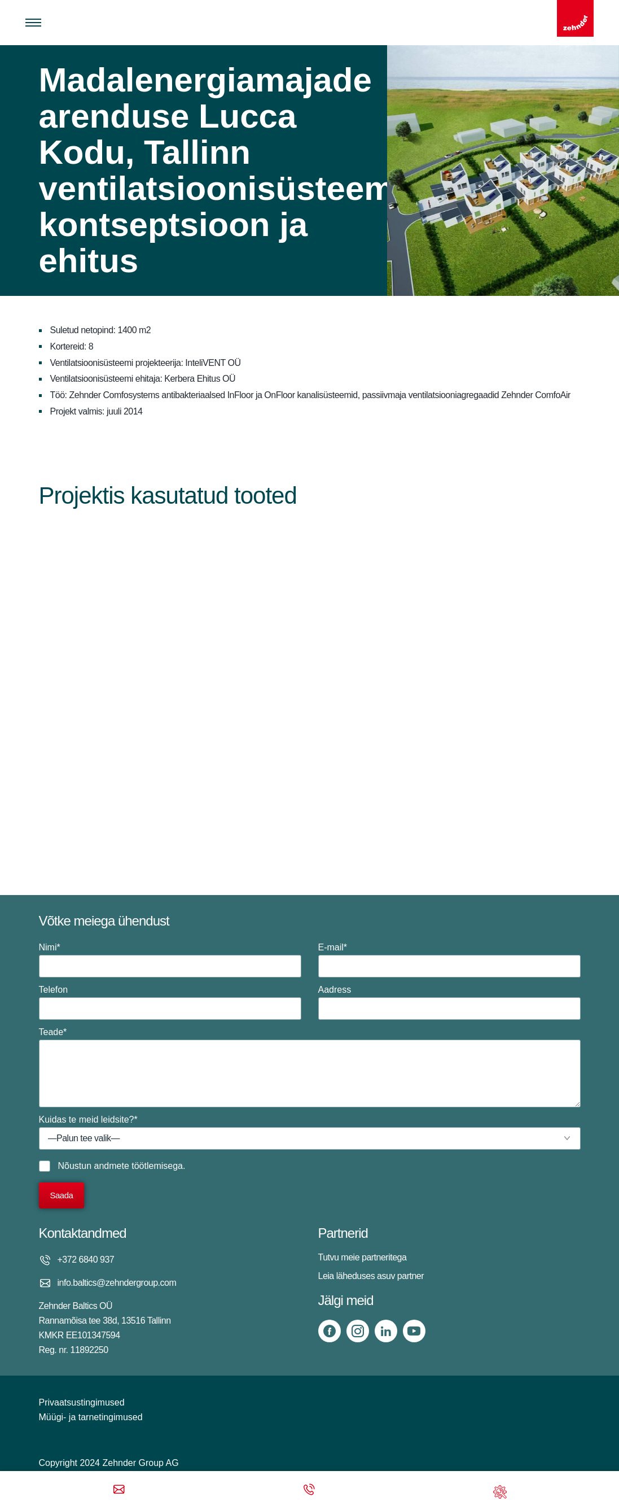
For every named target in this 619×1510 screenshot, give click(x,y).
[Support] (500, 1491)
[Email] (119, 1490)
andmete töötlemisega (138, 1166)
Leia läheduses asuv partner (371, 1276)
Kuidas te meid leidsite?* (310, 1132)
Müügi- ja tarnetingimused (91, 1417)
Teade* (310, 1067)
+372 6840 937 (86, 1259)
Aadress (449, 1002)
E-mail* (449, 959)
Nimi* (170, 959)
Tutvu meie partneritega (362, 1257)
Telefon (170, 1002)
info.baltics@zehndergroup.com (117, 1283)
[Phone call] (309, 1490)
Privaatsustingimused (82, 1402)
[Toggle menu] (33, 22)
